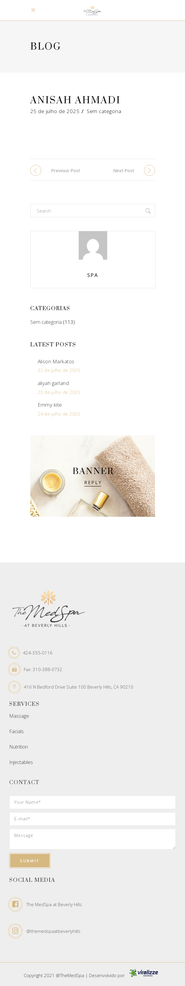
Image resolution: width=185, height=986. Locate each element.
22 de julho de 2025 (59, 370)
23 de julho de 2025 (59, 392)
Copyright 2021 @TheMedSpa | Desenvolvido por (93, 975)
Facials (16, 731)
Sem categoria (104, 111)
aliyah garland (53, 383)
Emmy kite (50, 404)
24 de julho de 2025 (59, 414)
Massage (19, 715)
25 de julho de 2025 (55, 111)
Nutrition (18, 746)
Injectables (21, 762)
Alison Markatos (56, 361)
